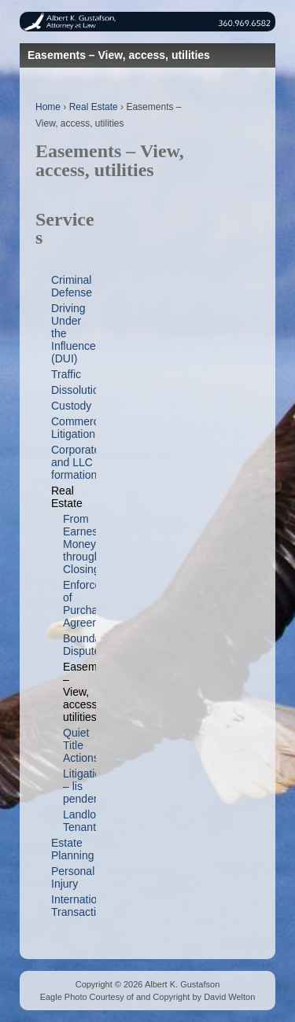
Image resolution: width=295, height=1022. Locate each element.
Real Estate (93, 106)
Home (48, 106)
